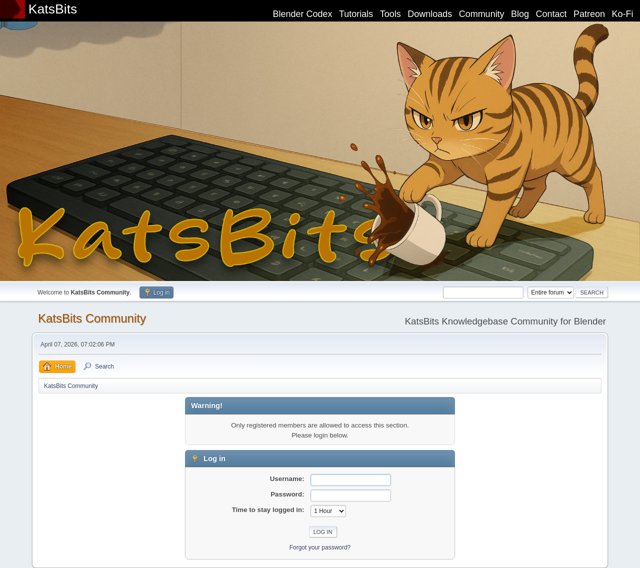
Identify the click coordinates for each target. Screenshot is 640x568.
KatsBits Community (92, 318)
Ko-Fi (623, 14)
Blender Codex (302, 14)
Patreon (589, 14)
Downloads (430, 14)
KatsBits (53, 9)
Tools (390, 14)
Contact (551, 14)
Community (481, 14)
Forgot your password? (320, 547)
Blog (520, 14)
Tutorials (356, 14)
